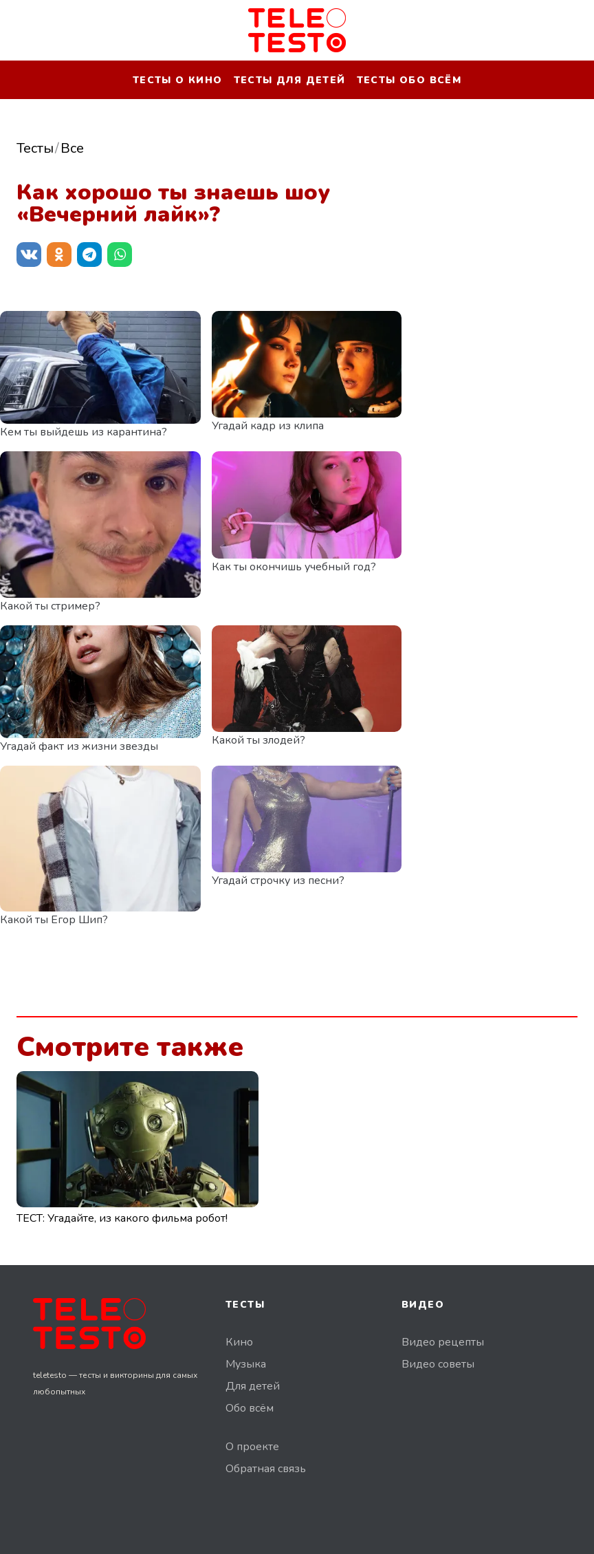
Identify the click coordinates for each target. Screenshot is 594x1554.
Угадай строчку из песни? (278, 880)
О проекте (252, 1446)
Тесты (35, 148)
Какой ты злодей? (258, 740)
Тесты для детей (290, 80)
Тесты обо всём (409, 80)
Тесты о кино (178, 80)
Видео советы (438, 1364)
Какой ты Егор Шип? (54, 919)
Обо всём (250, 1408)
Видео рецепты (443, 1342)
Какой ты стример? (50, 606)
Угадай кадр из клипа (268, 425)
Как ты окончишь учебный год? (294, 566)
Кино (239, 1342)
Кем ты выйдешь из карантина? (83, 432)
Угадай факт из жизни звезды (79, 746)
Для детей (253, 1386)
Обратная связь (266, 1468)
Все (72, 148)
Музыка (246, 1364)
